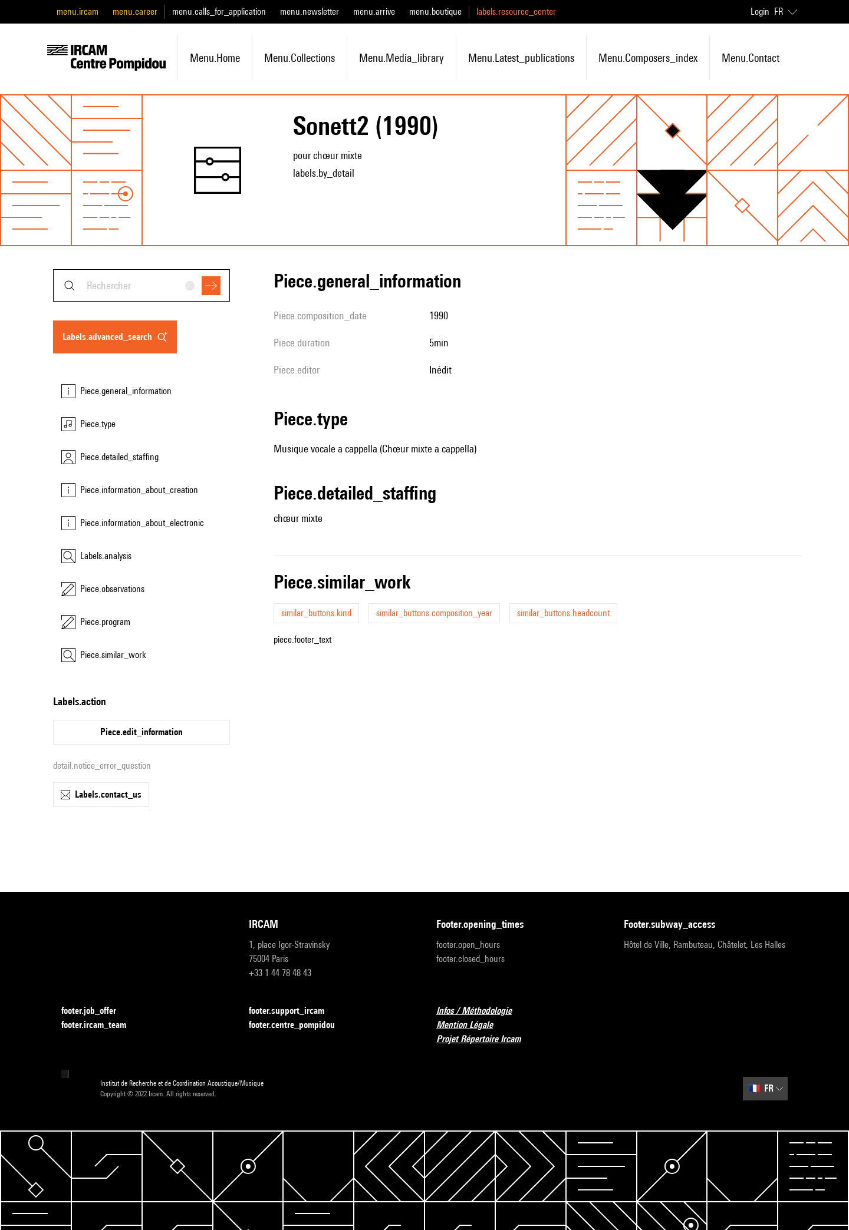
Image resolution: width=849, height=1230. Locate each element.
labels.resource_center (516, 11)
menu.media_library (401, 57)
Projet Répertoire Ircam (485, 1039)
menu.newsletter (309, 11)
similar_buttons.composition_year (434, 613)
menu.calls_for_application (219, 11)
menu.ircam (77, 11)
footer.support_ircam (293, 1011)
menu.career (135, 11)
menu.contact (750, 57)
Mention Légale (471, 1025)
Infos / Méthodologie (481, 1011)
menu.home (215, 57)
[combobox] (141, 285)
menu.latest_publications (521, 57)
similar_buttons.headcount (563, 613)
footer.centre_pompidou (299, 1025)
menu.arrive (374, 11)
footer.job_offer (95, 1011)
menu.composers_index (647, 57)
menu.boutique (435, 11)
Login (760, 11)
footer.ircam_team (100, 1025)
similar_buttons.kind (316, 613)
